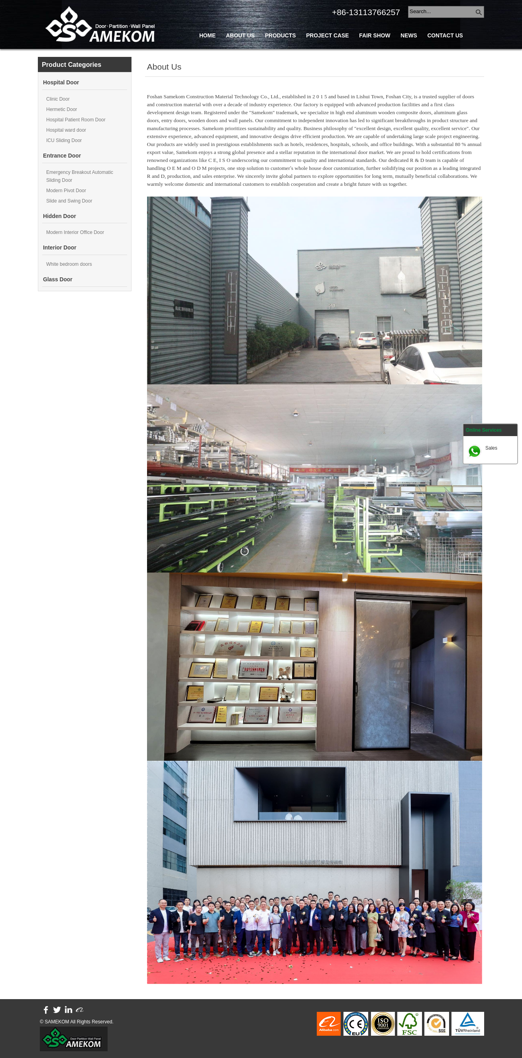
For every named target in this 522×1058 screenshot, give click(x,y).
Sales (491, 448)
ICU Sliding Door (64, 140)
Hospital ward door (66, 130)
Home (207, 36)
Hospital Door (61, 83)
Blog (207, 54)
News (408, 36)
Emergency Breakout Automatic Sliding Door (79, 176)
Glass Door (58, 280)
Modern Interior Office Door (75, 232)
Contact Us (445, 36)
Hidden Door (59, 216)
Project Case (327, 36)
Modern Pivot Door (66, 190)
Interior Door (60, 248)
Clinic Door (58, 99)
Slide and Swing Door (69, 201)
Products (280, 36)
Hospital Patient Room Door (76, 120)
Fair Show (374, 36)
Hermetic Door (61, 109)
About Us (240, 36)
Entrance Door (62, 156)
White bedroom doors (69, 264)
